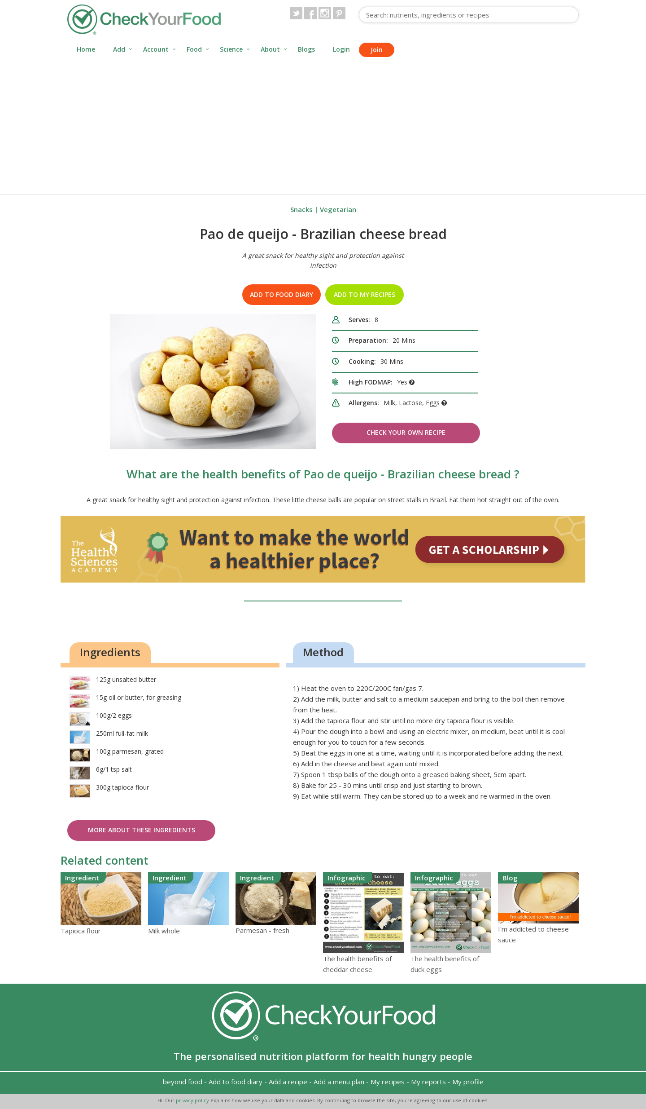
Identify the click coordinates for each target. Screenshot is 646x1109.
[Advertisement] (323, 127)
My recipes (388, 1081)
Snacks (301, 209)
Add (119, 49)
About (270, 49)
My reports (428, 1081)
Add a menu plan (339, 1081)
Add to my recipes (364, 294)
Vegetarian (338, 209)
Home (86, 49)
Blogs (306, 49)
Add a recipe (288, 1081)
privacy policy (193, 1100)
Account (156, 49)
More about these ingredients (141, 830)
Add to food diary (281, 294)
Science (231, 49)
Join (377, 49)
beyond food (182, 1081)
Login (341, 49)
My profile (468, 1081)
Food (194, 49)
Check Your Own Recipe (406, 432)
